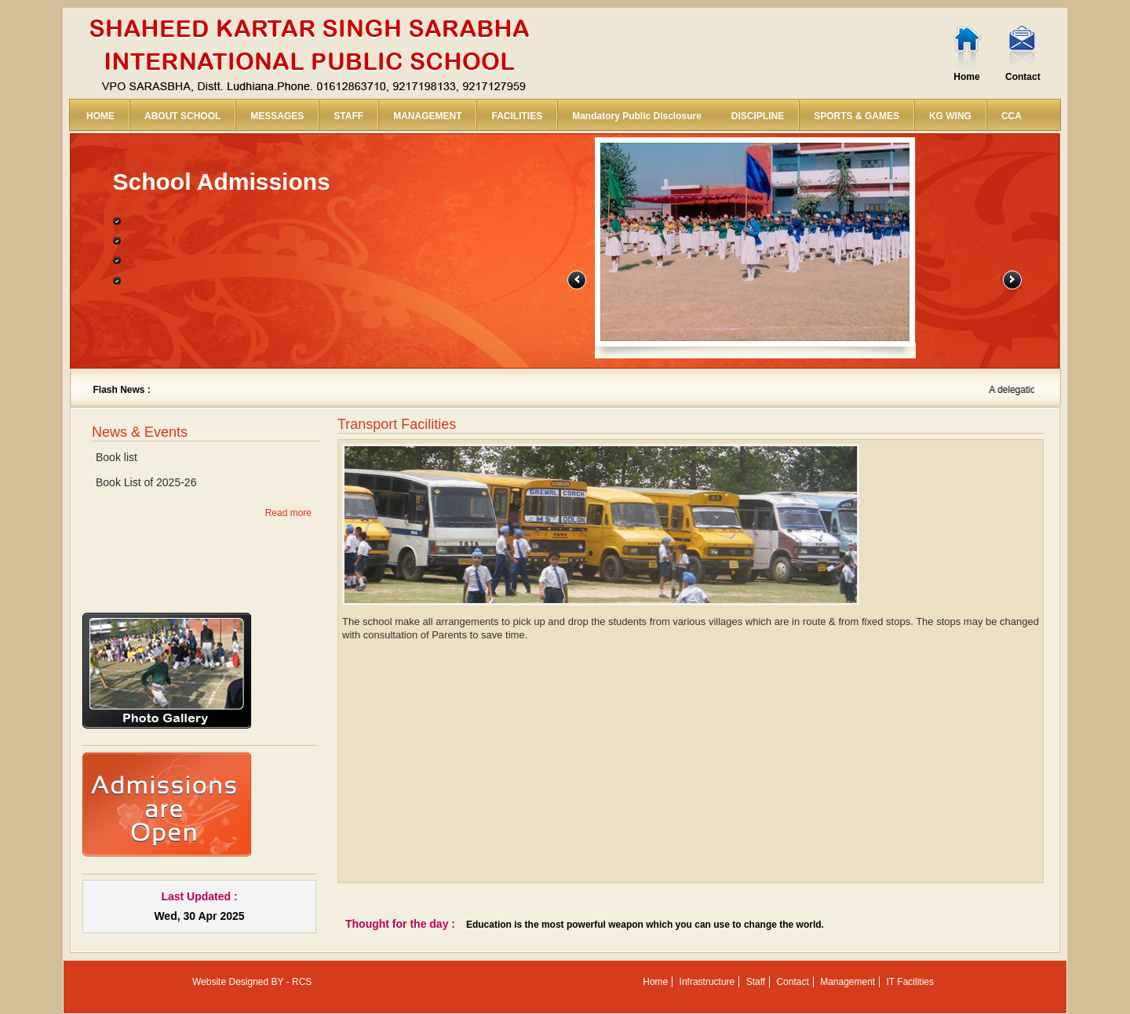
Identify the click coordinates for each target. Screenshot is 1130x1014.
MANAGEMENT (427, 116)
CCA (1011, 116)
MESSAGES (277, 116)
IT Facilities (910, 981)
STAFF (348, 116)
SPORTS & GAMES (856, 116)
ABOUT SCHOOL (182, 116)
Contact (1023, 76)
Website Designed (230, 981)
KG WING (950, 116)
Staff (755, 981)
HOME (100, 116)
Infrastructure (707, 981)
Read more (288, 512)
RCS (302, 981)
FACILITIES (516, 116)
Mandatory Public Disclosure (637, 116)
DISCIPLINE (757, 116)
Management (847, 981)
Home (966, 76)
